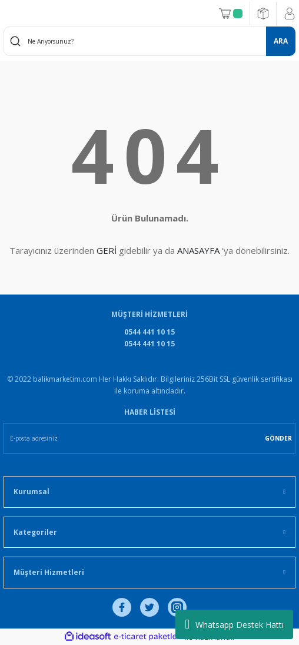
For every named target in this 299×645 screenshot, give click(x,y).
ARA (281, 40)
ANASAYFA (198, 250)
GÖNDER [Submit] (278, 438)
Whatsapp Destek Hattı (234, 624)
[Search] (149, 41)
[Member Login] (289, 13)
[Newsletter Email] (149, 438)
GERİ (107, 250)
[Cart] (230, 13)
